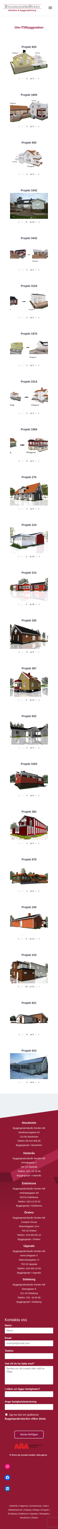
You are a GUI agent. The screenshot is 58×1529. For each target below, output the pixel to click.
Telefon (10, 1350)
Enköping (12, 1514)
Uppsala (34, 1514)
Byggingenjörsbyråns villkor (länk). (25, 1418)
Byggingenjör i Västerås (29, 1175)
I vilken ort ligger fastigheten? (23, 1389)
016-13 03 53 (33, 1201)
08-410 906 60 (33, 1140)
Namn (9, 1325)
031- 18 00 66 (33, 1297)
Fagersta (23, 1506)
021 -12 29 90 (33, 1171)
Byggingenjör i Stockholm (29, 1145)
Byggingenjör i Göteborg (29, 1301)
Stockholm (25, 1518)
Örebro (35, 1518)
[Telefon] (29, 1356)
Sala (45, 1506)
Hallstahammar (15, 1510)
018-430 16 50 (33, 1268)
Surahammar (35, 1506)
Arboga (35, 1510)
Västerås (13, 1506)
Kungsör (45, 1510)
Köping (27, 1510)
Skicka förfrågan (29, 1434)
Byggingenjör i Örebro (29, 1239)
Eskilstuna (23, 1514)
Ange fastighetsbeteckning (21, 1401)
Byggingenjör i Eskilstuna (29, 1205)
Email (9, 1338)
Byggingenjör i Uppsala (29, 1272)
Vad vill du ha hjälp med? (20, 1363)
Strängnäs (44, 1514)
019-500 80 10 (33, 1235)
